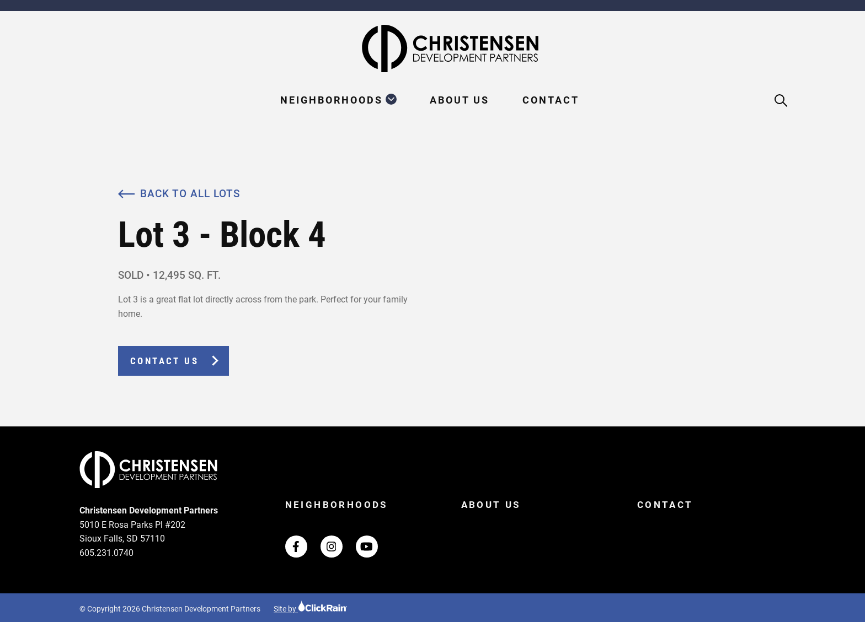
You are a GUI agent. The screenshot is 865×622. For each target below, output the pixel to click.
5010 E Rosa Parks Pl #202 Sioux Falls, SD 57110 (132, 532)
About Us (459, 100)
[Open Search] (781, 101)
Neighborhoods (331, 100)
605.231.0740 (106, 553)
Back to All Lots (179, 193)
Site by (311, 608)
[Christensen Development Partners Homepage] (432, 48)
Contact (550, 100)
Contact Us (164, 360)
